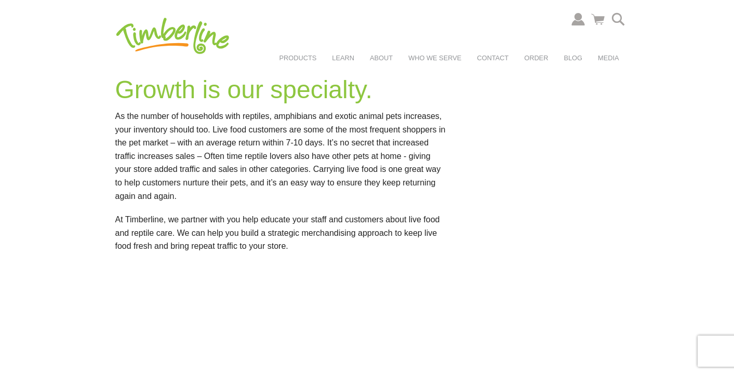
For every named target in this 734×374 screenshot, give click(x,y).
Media (608, 58)
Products (298, 58)
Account (578, 19)
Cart (598, 19)
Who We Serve (434, 58)
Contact (493, 58)
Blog (573, 58)
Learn (343, 58)
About (381, 58)
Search (618, 19)
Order (536, 58)
